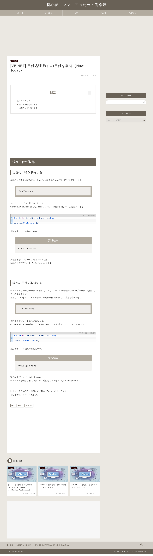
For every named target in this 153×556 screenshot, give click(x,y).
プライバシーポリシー (16, 553)
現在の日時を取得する (33, 105)
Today (21, 407)
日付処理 (14, 61)
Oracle (48, 13)
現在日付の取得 (29, 101)
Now (14, 407)
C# (76, 13)
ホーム (20, 13)
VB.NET (104, 13)
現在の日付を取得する (33, 108)
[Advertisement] (76, 34)
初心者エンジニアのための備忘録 (76, 4)
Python (132, 13)
